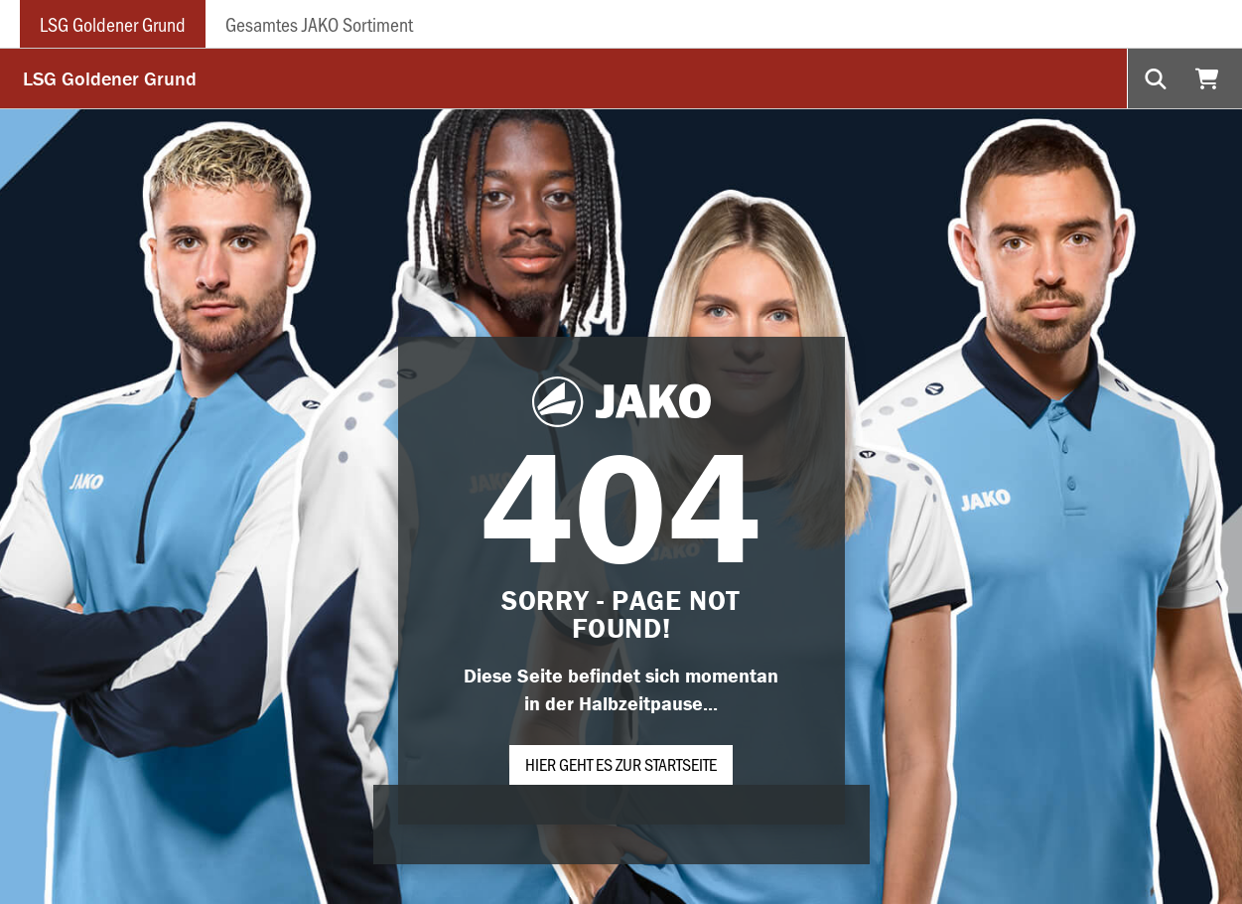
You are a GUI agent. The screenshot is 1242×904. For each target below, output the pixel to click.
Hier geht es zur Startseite (621, 764)
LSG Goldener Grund (113, 24)
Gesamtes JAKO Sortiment (319, 24)
